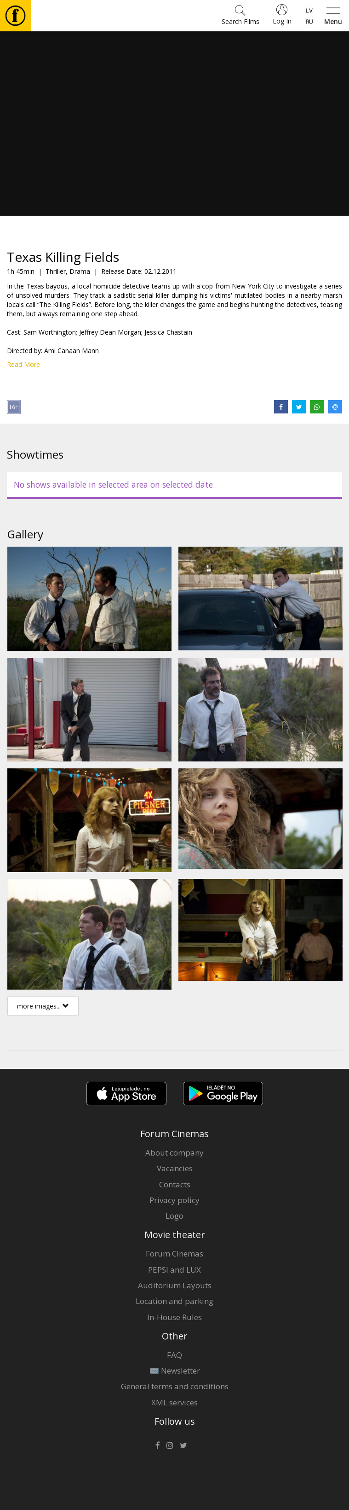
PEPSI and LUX (174, 1269)
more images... (43, 1006)
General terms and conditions (175, 1386)
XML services (174, 1402)
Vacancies (175, 1168)
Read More (23, 364)
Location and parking (174, 1301)
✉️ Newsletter (174, 1370)
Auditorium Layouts (175, 1285)
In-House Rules (174, 1317)
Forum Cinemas (174, 1253)
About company (174, 1152)
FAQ (174, 1355)
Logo (174, 1215)
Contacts (174, 1184)
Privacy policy (174, 1200)
